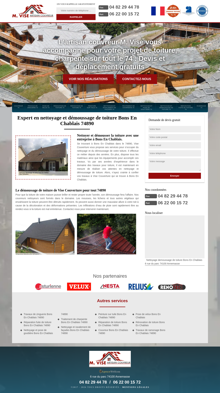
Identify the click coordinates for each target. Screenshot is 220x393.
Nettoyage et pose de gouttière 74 (146, 107)
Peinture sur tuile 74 (92, 106)
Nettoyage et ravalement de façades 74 (109, 107)
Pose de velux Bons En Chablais (148, 316)
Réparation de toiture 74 (76, 106)
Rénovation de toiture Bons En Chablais (150, 324)
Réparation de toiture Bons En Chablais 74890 (112, 324)
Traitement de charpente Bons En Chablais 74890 (74, 321)
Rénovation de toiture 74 (59, 106)
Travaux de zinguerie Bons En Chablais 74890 (38, 316)
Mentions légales (135, 387)
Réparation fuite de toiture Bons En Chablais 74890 (37, 324)
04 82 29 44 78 (124, 7)
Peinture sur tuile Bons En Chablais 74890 (112, 316)
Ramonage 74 (201, 106)
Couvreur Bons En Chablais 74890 (113, 332)
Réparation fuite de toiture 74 (186, 107)
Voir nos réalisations (88, 79)
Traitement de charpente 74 (128, 106)
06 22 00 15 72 (124, 13)
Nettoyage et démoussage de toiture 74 (166, 107)
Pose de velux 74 (46, 106)
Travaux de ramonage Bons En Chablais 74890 (150, 332)
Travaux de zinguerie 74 (32, 106)
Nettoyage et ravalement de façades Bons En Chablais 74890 (76, 330)
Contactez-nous (136, 79)
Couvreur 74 (18, 106)
